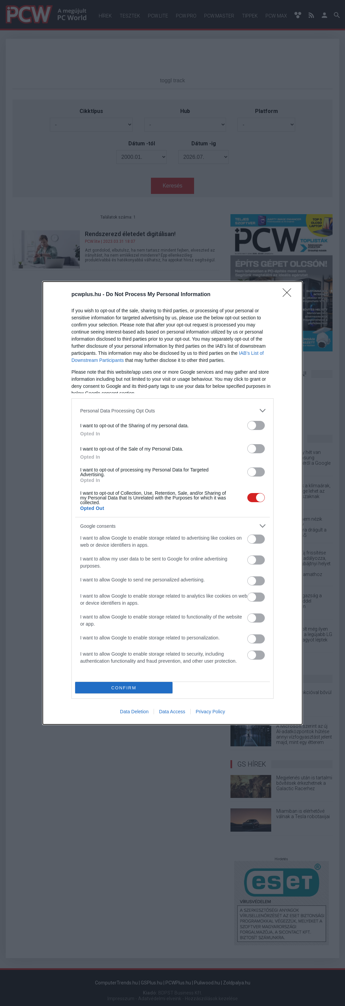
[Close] (289, 294)
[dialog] (172, 503)
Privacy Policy (210, 711)
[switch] (256, 425)
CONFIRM (123, 687)
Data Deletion (134, 711)
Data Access (172, 711)
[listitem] (172, 410)
